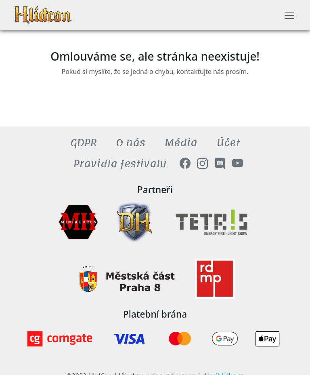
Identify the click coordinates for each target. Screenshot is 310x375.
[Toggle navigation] (289, 15)
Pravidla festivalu (120, 164)
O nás (130, 143)
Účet (228, 143)
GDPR (84, 143)
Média (181, 143)
